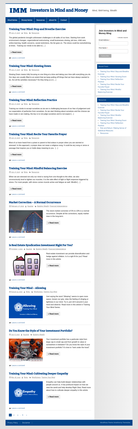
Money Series (26, 20)
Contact (63, 20)
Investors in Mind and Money (59, 10)
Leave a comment (18, 58)
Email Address (104, 40)
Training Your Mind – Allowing (27, 288)
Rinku (26, 33)
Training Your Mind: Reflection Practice (33, 100)
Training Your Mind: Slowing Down (30, 66)
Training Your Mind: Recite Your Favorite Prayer (38, 134)
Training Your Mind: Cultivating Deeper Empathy (38, 373)
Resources (40, 20)
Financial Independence (58, 206)
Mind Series (12, 20)
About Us (52, 20)
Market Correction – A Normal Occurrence (35, 202)
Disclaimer (26, 423)
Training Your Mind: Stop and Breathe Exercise (37, 29)
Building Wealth (43, 206)
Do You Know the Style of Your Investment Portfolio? (40, 330)
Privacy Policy (13, 423)
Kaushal (30, 206)
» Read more (16, 52)
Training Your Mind (50, 292)
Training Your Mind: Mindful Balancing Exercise (38, 168)
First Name (103, 48)
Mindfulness (38, 292)
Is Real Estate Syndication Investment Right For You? (41, 245)
